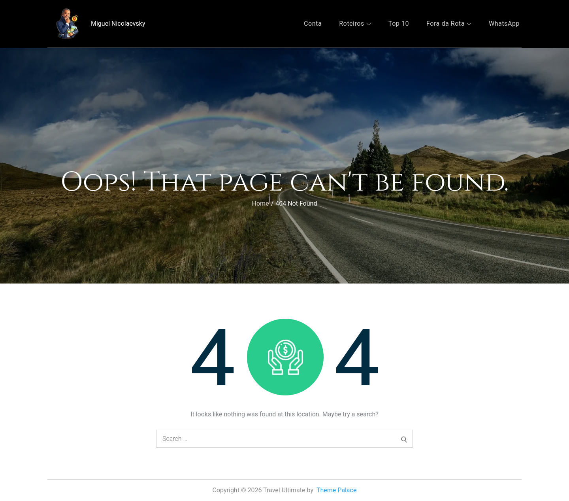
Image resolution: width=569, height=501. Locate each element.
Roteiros (355, 23)
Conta (313, 23)
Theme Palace (337, 490)
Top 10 (398, 23)
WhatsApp (504, 23)
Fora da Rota (448, 23)
